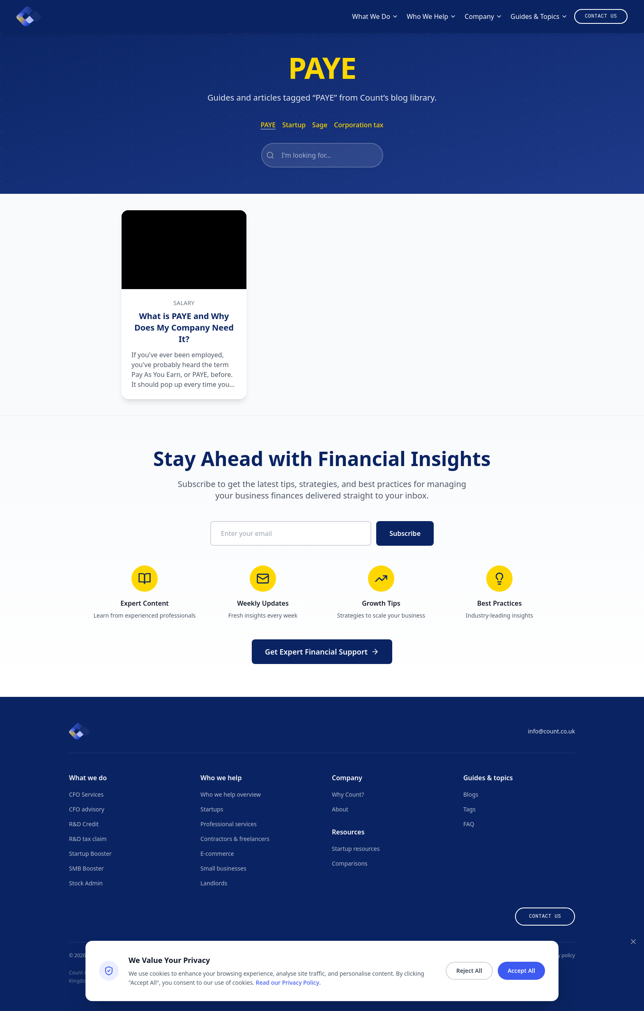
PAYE (268, 124)
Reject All (469, 970)
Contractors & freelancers (234, 839)
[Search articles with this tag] (322, 155)
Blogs (470, 794)
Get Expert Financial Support (322, 652)
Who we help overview (230, 794)
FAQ (468, 824)
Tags (469, 809)
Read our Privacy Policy (288, 982)
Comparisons (350, 863)
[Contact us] (601, 16)
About (340, 809)
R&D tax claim (88, 839)
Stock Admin (86, 883)
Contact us (545, 916)
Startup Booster (90, 853)
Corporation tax (358, 124)
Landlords (213, 883)
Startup (294, 124)
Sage (319, 124)
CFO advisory (86, 809)
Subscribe (405, 533)
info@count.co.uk (551, 731)
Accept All (521, 970)
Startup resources (356, 848)
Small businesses (223, 868)
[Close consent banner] (633, 941)
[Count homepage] (28, 16)
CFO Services (86, 794)
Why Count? (348, 794)
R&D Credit (84, 824)
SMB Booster (86, 868)
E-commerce (217, 853)
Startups (211, 809)
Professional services (228, 824)
